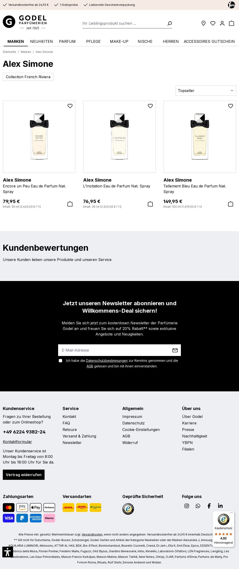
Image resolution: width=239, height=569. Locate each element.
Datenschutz (133, 423)
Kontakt (69, 416)
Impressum (132, 416)
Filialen (188, 449)
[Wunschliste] (213, 23)
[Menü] (231, 514)
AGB (90, 366)
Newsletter (72, 442)
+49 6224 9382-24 (24, 432)
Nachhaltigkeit (194, 436)
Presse (188, 429)
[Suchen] (168, 23)
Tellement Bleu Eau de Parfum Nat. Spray (199, 185)
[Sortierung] (206, 90)
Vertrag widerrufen (24, 474)
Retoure (70, 429)
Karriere (189, 423)
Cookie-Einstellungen (141, 429)
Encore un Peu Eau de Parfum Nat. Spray (39, 185)
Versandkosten (92, 534)
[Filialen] (203, 23)
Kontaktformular (17, 441)
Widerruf (130, 442)
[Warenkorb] (231, 23)
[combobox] (123, 23)
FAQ (66, 423)
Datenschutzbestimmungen (107, 360)
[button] (7, 552)
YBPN (187, 442)
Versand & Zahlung (79, 436)
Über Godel (192, 416)
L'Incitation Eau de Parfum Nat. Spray (119, 182)
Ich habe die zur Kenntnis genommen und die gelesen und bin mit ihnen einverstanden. (122, 363)
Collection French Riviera (28, 77)
